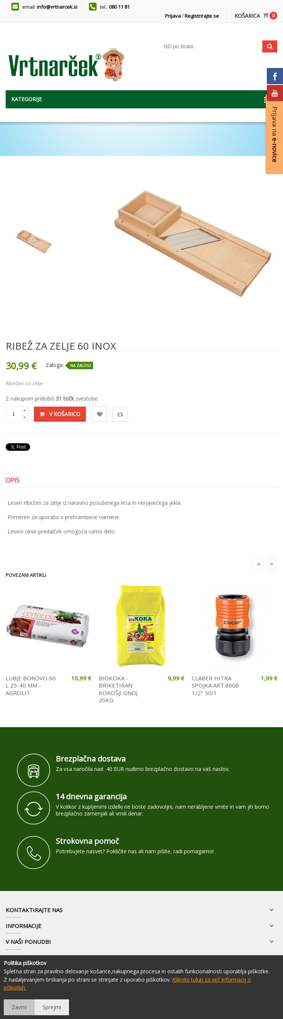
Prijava (173, 15)
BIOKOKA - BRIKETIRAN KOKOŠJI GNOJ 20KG (118, 689)
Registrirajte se (202, 15)
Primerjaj (120, 414)
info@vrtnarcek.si (57, 6)
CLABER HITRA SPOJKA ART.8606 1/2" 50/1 (215, 685)
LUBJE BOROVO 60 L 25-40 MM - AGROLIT (31, 685)
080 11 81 (119, 6)
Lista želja (99, 414)
